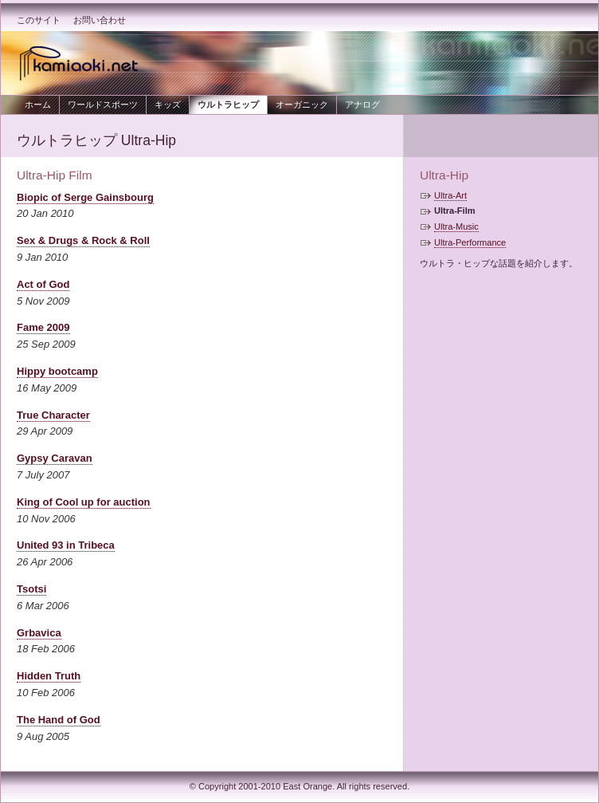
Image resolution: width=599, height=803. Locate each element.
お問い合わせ (99, 20)
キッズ (168, 104)
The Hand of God (58, 720)
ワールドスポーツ (103, 104)
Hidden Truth (48, 676)
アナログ (362, 104)
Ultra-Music (456, 226)
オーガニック (302, 104)
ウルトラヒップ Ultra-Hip (96, 140)
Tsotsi (31, 589)
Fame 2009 (43, 327)
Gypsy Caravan (54, 458)
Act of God (43, 284)
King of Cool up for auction (84, 502)
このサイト (39, 20)
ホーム (38, 104)
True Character (53, 415)
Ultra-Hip (444, 175)
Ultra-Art (450, 195)
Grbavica (39, 633)
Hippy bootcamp (57, 371)
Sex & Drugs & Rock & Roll (83, 240)
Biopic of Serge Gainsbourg (85, 197)
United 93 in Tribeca (66, 545)
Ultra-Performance (470, 242)
